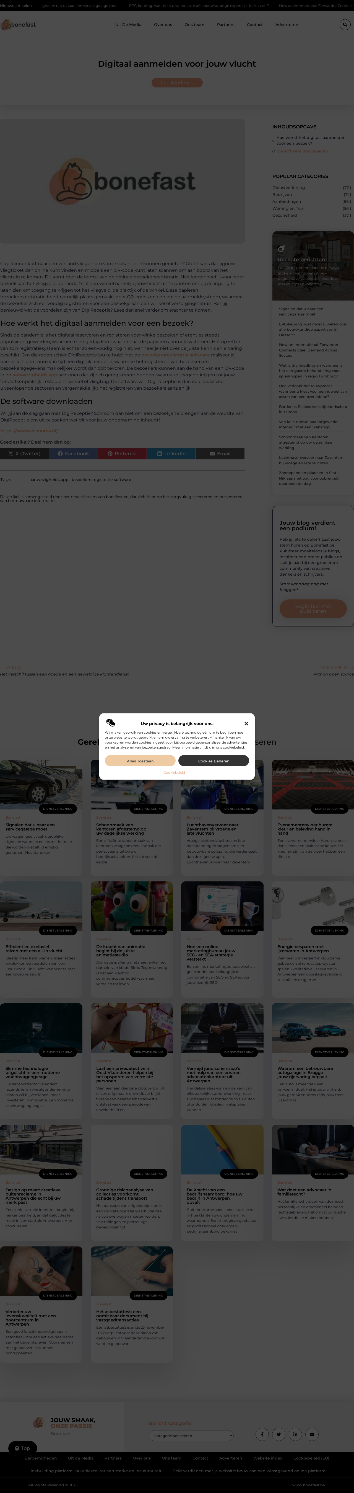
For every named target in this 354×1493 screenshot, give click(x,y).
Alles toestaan (140, 761)
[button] (246, 723)
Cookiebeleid (174, 772)
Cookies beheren (214, 761)
